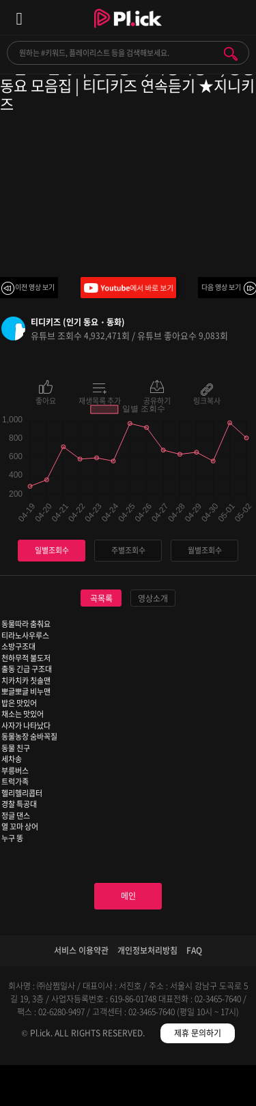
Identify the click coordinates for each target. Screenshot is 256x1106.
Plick (128, 31)
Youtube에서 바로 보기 (128, 287)
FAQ (194, 950)
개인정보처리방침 (147, 950)
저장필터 (160, 1088)
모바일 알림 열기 (238, 17)
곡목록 (101, 598)
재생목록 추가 (100, 400)
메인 (128, 896)
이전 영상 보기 (35, 287)
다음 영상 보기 (221, 287)
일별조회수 (52, 550)
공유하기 (157, 400)
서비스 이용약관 (81, 950)
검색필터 (96, 1088)
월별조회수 (205, 550)
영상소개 (153, 598)
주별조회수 (128, 550)
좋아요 (45, 400)
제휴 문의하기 (197, 1033)
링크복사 (207, 400)
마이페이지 (224, 1088)
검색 (230, 53)
